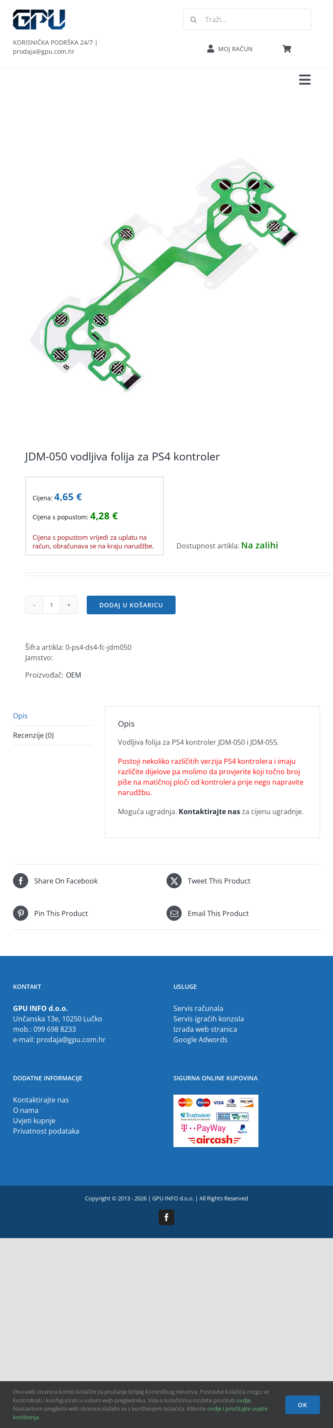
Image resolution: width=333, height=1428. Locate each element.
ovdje (243, 1400)
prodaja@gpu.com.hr (71, 1039)
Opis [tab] (20, 716)
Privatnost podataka (46, 1131)
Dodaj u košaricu (131, 605)
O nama (26, 1110)
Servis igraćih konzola (208, 1019)
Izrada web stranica (205, 1029)
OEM (73, 675)
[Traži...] (247, 19)
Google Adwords (200, 1039)
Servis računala (198, 1008)
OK (302, 1405)
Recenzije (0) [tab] (33, 735)
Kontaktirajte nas (41, 1100)
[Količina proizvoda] (51, 604)
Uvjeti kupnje (34, 1120)
